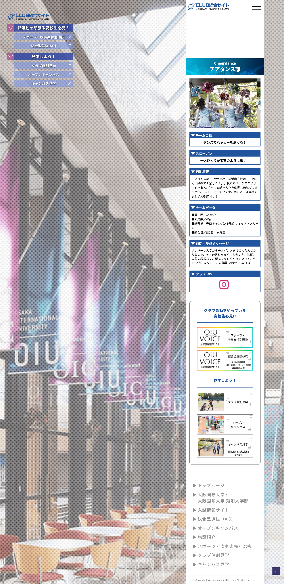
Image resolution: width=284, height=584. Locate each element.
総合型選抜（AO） (217, 519)
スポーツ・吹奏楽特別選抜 (225, 546)
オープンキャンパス (218, 528)
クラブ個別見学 (213, 555)
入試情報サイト (213, 510)
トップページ (211, 485)
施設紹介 (207, 537)
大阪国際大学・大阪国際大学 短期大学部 (223, 497)
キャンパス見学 (213, 564)
